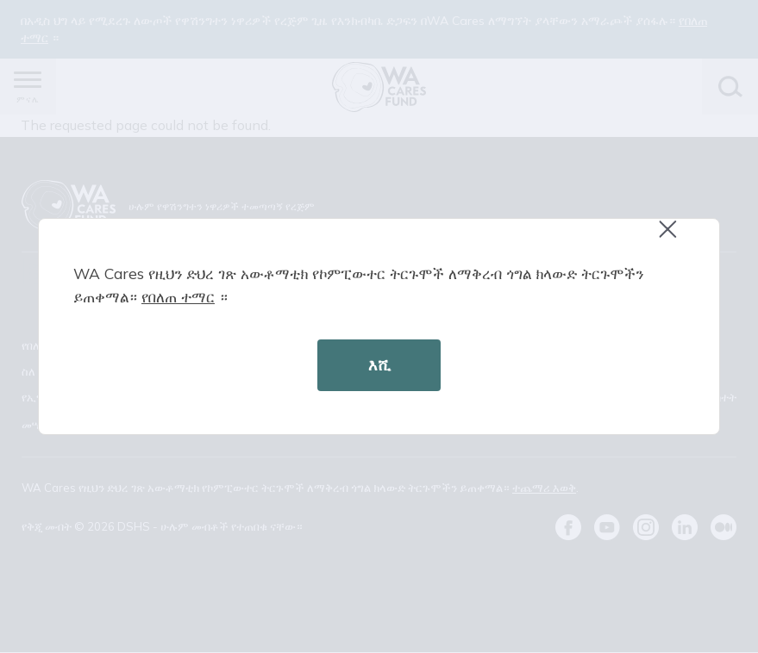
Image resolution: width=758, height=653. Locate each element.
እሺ (379, 365)
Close (675, 238)
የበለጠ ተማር (178, 296)
